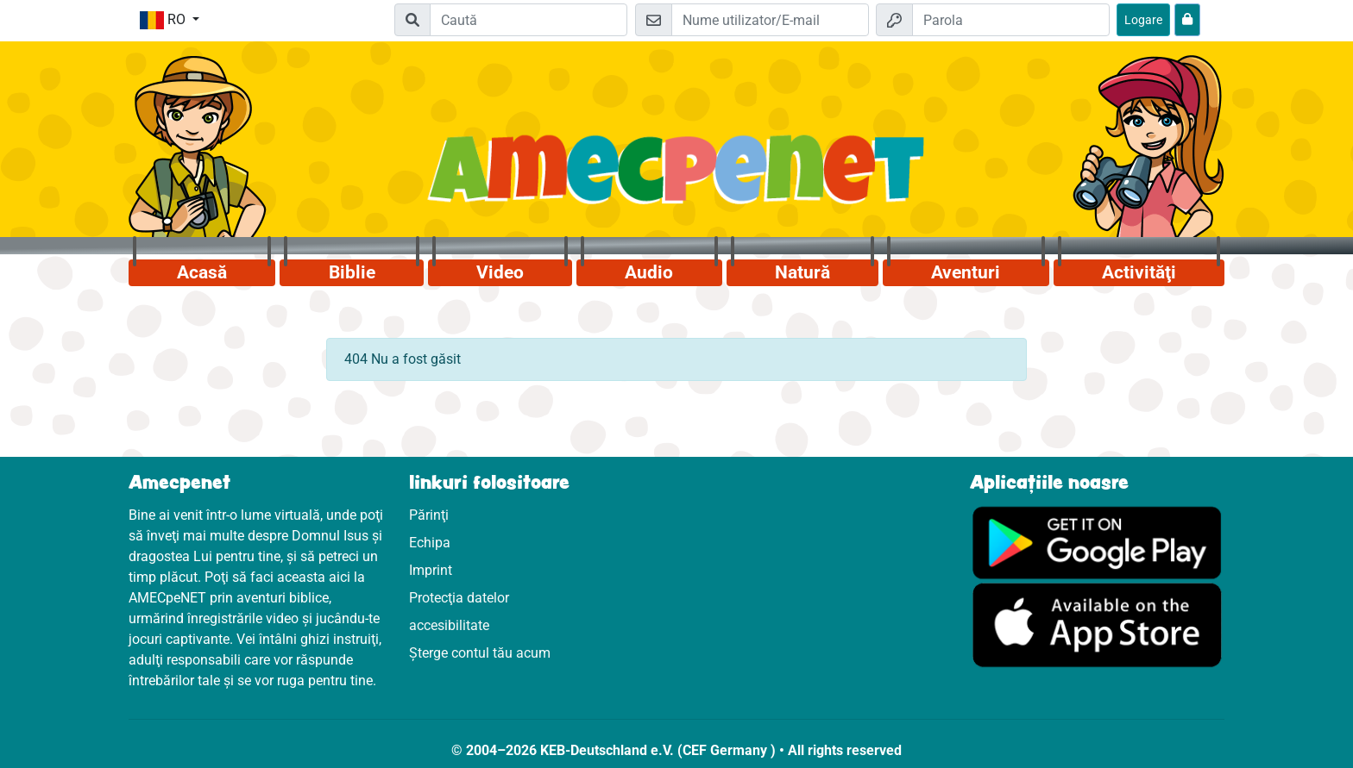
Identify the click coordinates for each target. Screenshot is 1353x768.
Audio (649, 272)
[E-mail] (770, 19)
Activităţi (1139, 272)
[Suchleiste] (528, 19)
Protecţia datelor (459, 598)
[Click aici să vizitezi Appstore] (1097, 624)
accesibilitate (449, 625)
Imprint (430, 570)
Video (500, 272)
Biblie (352, 272)
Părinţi (429, 515)
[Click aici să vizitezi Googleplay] (1097, 542)
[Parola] (1011, 19)
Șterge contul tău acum (480, 653)
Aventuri (965, 272)
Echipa (429, 542)
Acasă (202, 272)
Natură (802, 272)
